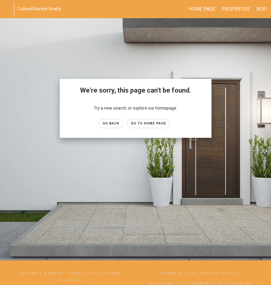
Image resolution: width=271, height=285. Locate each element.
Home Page (201, 9)
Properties (236, 9)
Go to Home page (148, 123)
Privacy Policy (220, 273)
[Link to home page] (8, 9)
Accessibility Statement (180, 283)
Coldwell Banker (41, 273)
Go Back (111, 123)
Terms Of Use (178, 273)
